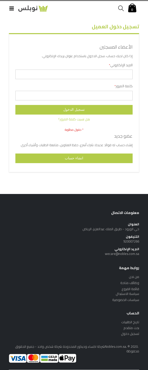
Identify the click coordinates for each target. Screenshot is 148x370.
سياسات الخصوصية (125, 300)
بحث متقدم (131, 328)
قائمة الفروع (130, 289)
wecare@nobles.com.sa (122, 254)
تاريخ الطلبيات (130, 322)
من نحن (134, 277)
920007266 (131, 241)
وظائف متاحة (129, 283)
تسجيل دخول (130, 334)
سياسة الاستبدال (127, 294)
